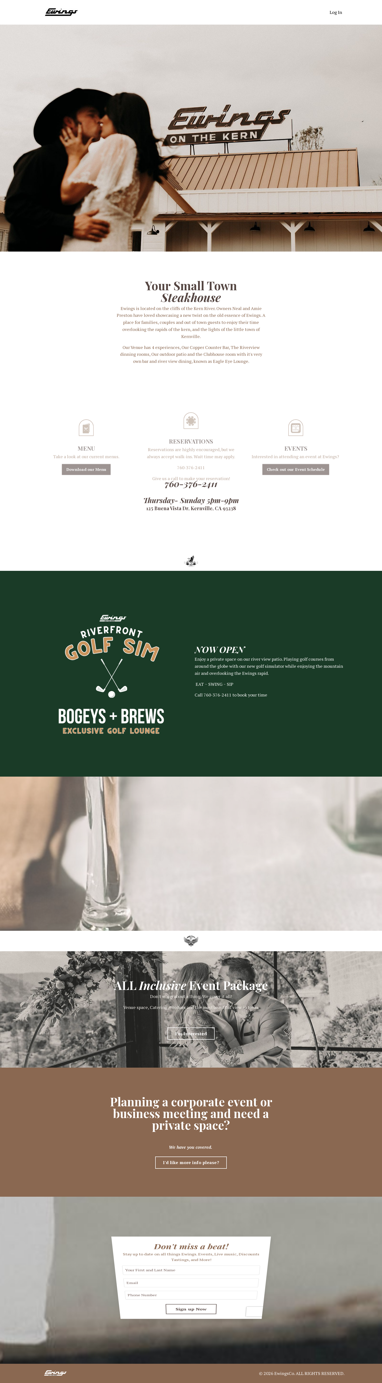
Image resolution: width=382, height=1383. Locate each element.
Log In (336, 12)
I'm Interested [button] (191, 1033)
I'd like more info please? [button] (191, 1162)
